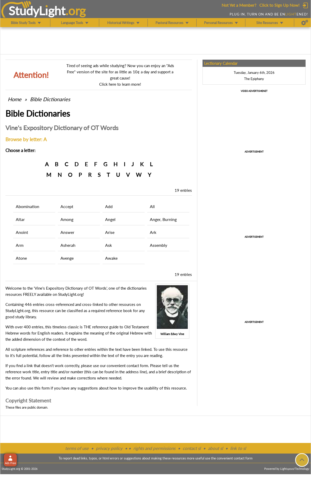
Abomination (27, 206)
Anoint (22, 232)
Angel (110, 219)
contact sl (192, 448)
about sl (215, 448)
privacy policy (109, 448)
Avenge (67, 258)
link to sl (238, 448)
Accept (66, 206)
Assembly (158, 245)
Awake (111, 258)
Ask (108, 245)
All (152, 206)
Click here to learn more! (120, 84)
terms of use (77, 448)
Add (109, 206)
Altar (20, 219)
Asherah (67, 245)
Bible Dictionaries (50, 99)
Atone (21, 258)
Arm (20, 245)
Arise (109, 232)
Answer (67, 232)
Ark (153, 232)
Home (14, 99)
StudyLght (37, 10)
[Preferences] (304, 23)
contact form (137, 365)
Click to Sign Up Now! (279, 5)
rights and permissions (154, 448)
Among (66, 219)
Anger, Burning (163, 219)
